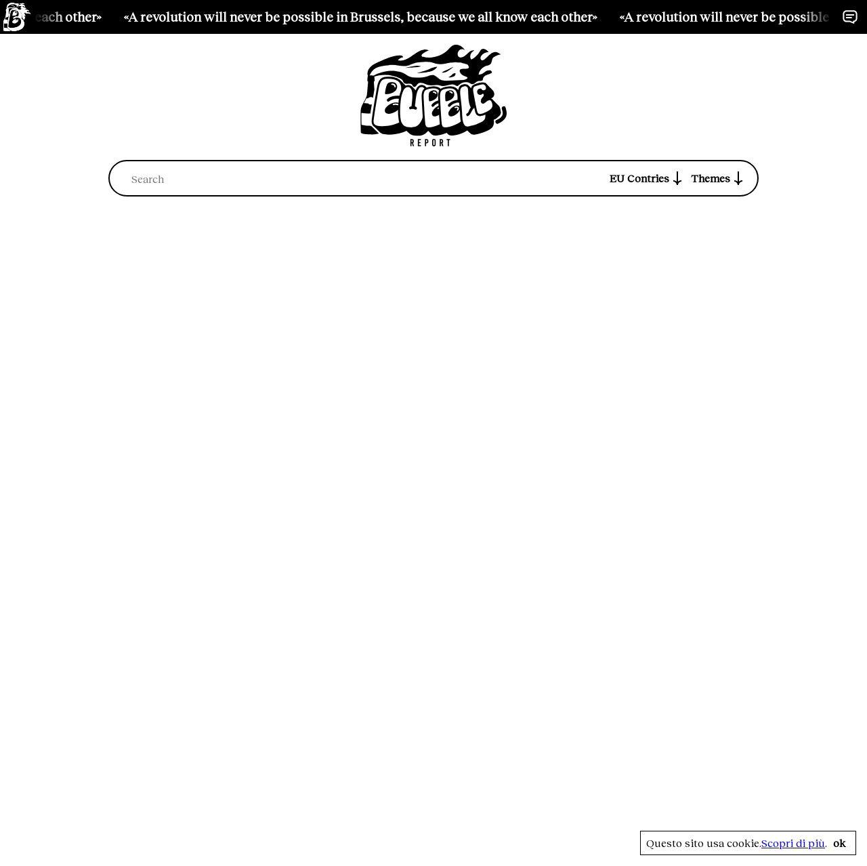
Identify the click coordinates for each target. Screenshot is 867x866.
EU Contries (647, 178)
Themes (718, 178)
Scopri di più (793, 843)
